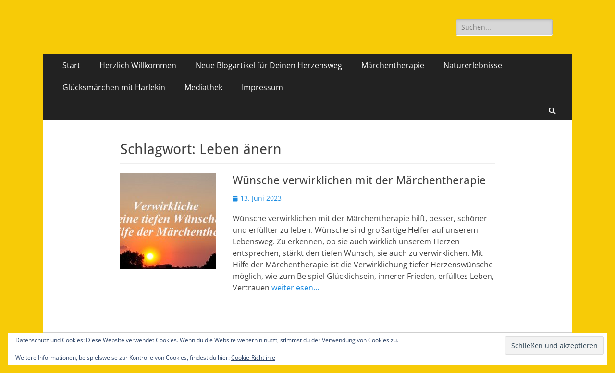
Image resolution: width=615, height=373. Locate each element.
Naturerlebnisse (472, 65)
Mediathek (203, 87)
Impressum (262, 87)
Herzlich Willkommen (137, 65)
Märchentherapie (392, 65)
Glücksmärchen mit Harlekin (113, 87)
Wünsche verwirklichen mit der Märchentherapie (359, 180)
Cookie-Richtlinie (253, 357)
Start (71, 65)
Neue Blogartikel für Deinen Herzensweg (269, 65)
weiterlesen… (295, 287)
